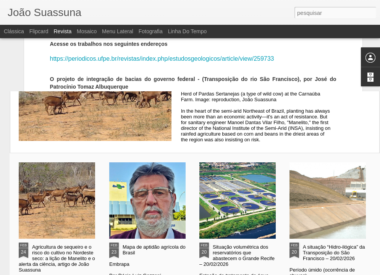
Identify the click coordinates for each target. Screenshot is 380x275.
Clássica (14, 31)
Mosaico (87, 31)
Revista (62, 31)
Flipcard (39, 31)
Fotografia (151, 31)
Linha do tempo (187, 31)
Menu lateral (117, 31)
